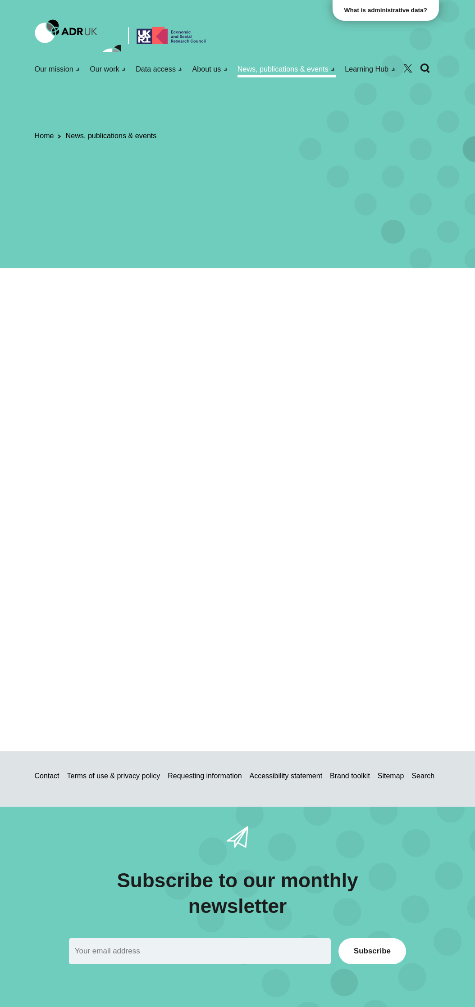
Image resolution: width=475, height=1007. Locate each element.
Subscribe (372, 951)
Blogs (89, 317)
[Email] (200, 951)
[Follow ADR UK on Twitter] (407, 68)
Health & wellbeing (261, 317)
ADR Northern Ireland (188, 317)
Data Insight (95, 360)
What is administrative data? (387, 10)
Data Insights (125, 317)
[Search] (425, 68)
